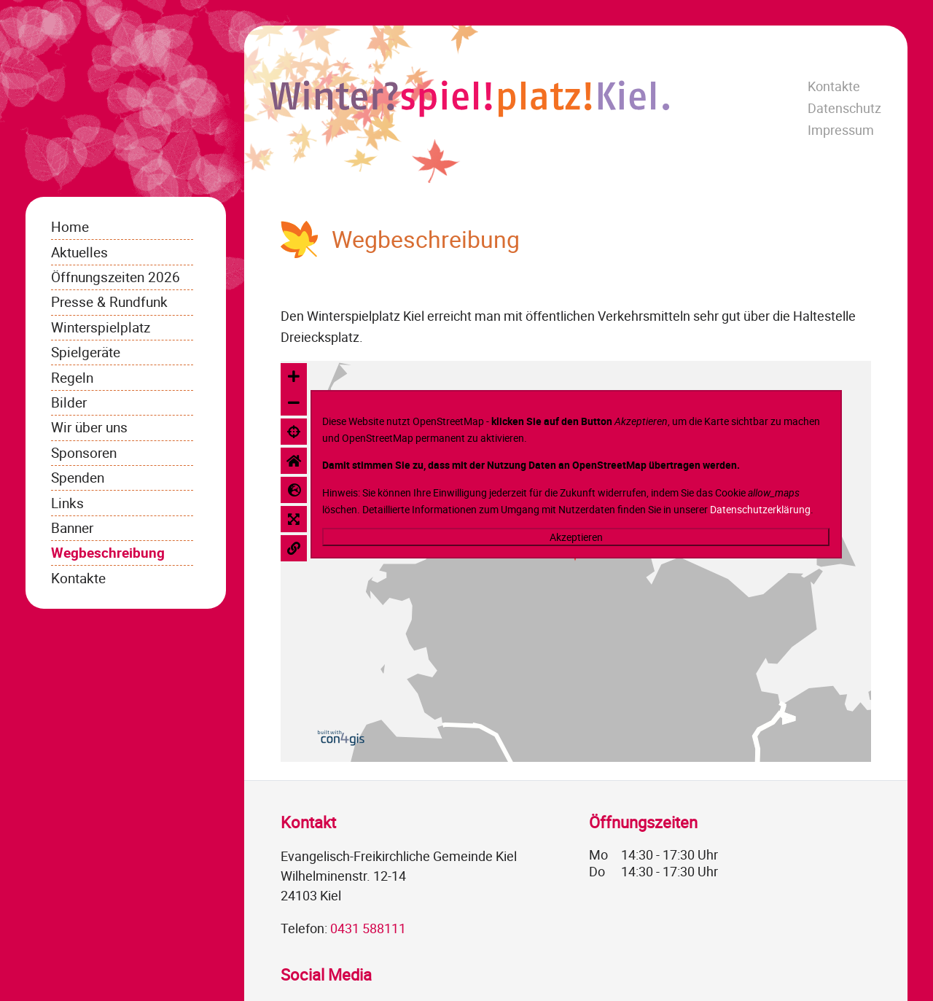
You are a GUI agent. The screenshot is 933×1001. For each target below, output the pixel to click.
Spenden (77, 477)
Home (70, 226)
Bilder (69, 402)
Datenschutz (844, 108)
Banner (72, 527)
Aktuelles (79, 252)
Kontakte (834, 86)
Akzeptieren (576, 537)
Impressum (841, 130)
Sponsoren (84, 452)
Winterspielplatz (100, 327)
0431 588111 (368, 928)
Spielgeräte (85, 352)
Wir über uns (89, 427)
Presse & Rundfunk (109, 301)
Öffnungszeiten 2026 (115, 277)
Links (67, 503)
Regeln (72, 377)
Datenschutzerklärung (760, 509)
